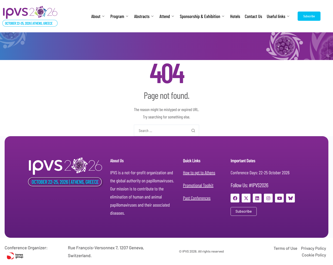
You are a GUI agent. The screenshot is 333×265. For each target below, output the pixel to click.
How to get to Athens (199, 172)
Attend (167, 16)
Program (119, 16)
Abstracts (144, 16)
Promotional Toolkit (198, 185)
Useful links (278, 16)
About (97, 16)
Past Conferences (196, 198)
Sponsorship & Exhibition (202, 16)
